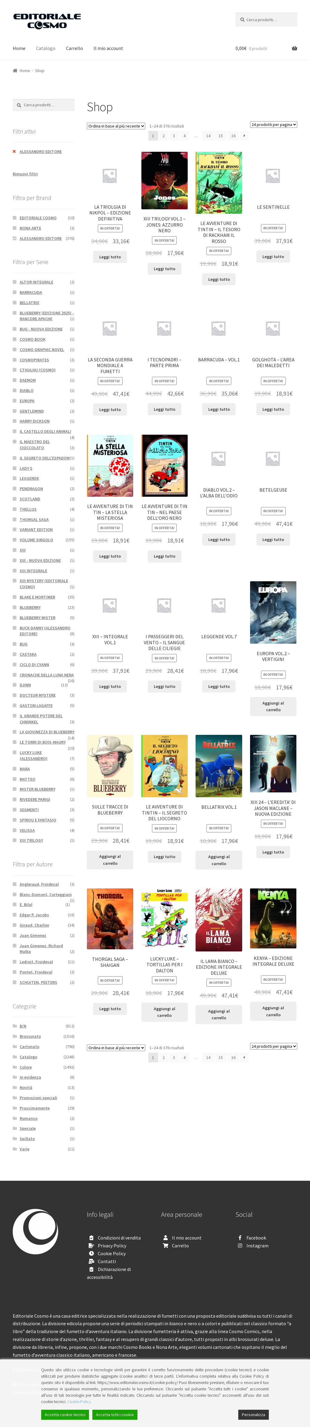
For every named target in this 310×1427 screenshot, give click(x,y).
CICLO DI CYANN (34, 664)
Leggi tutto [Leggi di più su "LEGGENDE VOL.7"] (219, 686)
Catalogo (45, 48)
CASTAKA (28, 654)
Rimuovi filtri (25, 174)
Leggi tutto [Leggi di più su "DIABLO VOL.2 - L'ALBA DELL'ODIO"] (219, 539)
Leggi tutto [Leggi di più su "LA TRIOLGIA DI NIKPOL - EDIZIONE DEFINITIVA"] (110, 257)
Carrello (74, 48)
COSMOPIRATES (34, 360)
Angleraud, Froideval (39, 884)
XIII (23, 550)
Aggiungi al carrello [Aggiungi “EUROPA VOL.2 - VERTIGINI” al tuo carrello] (273, 706)
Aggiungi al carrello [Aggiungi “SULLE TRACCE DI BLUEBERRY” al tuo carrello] (110, 860)
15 (221, 135)
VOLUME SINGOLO (36, 540)
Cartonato (29, 1046)
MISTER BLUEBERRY (37, 789)
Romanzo (29, 1118)
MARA (25, 769)
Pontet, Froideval (36, 972)
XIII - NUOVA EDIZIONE (40, 560)
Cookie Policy (112, 1253)
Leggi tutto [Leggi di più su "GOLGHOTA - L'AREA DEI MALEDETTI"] (273, 409)
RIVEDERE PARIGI (35, 799)
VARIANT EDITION (36, 529)
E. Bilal (26, 904)
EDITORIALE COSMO (38, 218)
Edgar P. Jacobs (34, 915)
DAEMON (28, 380)
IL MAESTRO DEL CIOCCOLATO (35, 444)
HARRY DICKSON (35, 421)
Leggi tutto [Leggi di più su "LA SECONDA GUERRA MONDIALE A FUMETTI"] (110, 409)
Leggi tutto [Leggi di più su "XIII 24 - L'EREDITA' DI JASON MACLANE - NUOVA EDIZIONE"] (273, 852)
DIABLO (27, 390)
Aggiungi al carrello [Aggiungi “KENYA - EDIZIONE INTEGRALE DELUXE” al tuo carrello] (273, 1011)
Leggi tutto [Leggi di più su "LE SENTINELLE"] (273, 256)
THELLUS (28, 509)
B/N (23, 1026)
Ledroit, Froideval (36, 961)
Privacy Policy (112, 1246)
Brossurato (30, 1036)
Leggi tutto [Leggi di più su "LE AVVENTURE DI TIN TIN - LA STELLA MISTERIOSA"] (110, 556)
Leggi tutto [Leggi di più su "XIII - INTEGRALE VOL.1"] (110, 686)
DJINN (25, 685)
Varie (24, 1149)
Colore (26, 1067)
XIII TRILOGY (31, 840)
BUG (24, 644)
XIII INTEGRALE (33, 570)
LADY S (26, 468)
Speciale (28, 1128)
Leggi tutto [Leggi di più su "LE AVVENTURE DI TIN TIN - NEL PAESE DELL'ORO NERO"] (164, 556)
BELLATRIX (29, 302)
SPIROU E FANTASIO (38, 820)
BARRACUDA (31, 292)
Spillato (27, 1138)
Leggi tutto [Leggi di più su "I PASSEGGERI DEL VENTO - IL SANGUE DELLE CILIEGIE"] (164, 686)
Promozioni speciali (38, 1097)
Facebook (256, 1238)
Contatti (107, 1261)
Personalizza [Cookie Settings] (253, 1414)
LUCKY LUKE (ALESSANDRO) (34, 755)
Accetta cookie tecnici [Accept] (65, 1414)
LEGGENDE (29, 478)
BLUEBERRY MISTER (37, 617)
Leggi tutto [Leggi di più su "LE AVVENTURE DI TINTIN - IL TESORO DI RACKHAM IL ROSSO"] (219, 279)
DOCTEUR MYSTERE (38, 695)
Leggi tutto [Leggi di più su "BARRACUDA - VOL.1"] (219, 409)
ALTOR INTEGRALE (36, 282)
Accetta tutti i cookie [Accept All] (115, 1414)
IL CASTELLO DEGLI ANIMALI (45, 431)
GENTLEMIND (32, 411)
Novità (26, 1087)
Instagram (257, 1246)
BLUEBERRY (30, 607)
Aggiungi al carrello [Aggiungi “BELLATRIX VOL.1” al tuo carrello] (219, 860)
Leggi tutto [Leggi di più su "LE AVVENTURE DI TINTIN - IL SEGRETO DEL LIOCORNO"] (164, 856)
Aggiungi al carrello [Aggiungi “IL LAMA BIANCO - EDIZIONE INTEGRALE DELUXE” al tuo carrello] (219, 1014)
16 (233, 135)
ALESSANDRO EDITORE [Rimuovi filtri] (41, 151)
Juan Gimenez (33, 935)
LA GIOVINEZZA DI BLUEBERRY (47, 732)
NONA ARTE (30, 228)
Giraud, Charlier (34, 925)
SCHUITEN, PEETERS (38, 982)
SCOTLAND (30, 499)
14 (208, 135)
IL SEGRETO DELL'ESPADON (45, 458)
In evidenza (30, 1077)
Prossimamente (35, 1108)
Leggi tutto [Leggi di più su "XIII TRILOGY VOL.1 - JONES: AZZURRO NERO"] (164, 268)
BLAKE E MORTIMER (37, 597)
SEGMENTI (29, 809)
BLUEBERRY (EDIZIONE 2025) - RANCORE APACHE (47, 316)
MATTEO (27, 779)
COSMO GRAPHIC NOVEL (42, 349)
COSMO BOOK (32, 339)
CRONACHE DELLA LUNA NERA (47, 675)
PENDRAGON (31, 488)
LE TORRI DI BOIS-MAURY (43, 742)
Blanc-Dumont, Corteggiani (46, 894)
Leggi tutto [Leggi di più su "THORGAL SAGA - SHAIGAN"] (110, 1008)
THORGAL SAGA (34, 519)
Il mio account (108, 48)
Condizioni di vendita (119, 1238)
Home (19, 48)
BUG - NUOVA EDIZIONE (41, 329)
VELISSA (27, 830)
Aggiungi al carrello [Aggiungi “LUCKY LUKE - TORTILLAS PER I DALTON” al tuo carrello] (164, 1012)
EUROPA (27, 400)
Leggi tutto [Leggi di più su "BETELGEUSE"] (273, 539)
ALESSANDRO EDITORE (41, 238)
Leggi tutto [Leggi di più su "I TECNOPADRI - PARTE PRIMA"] (164, 409)
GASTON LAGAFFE (36, 705)
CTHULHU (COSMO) (38, 370)
